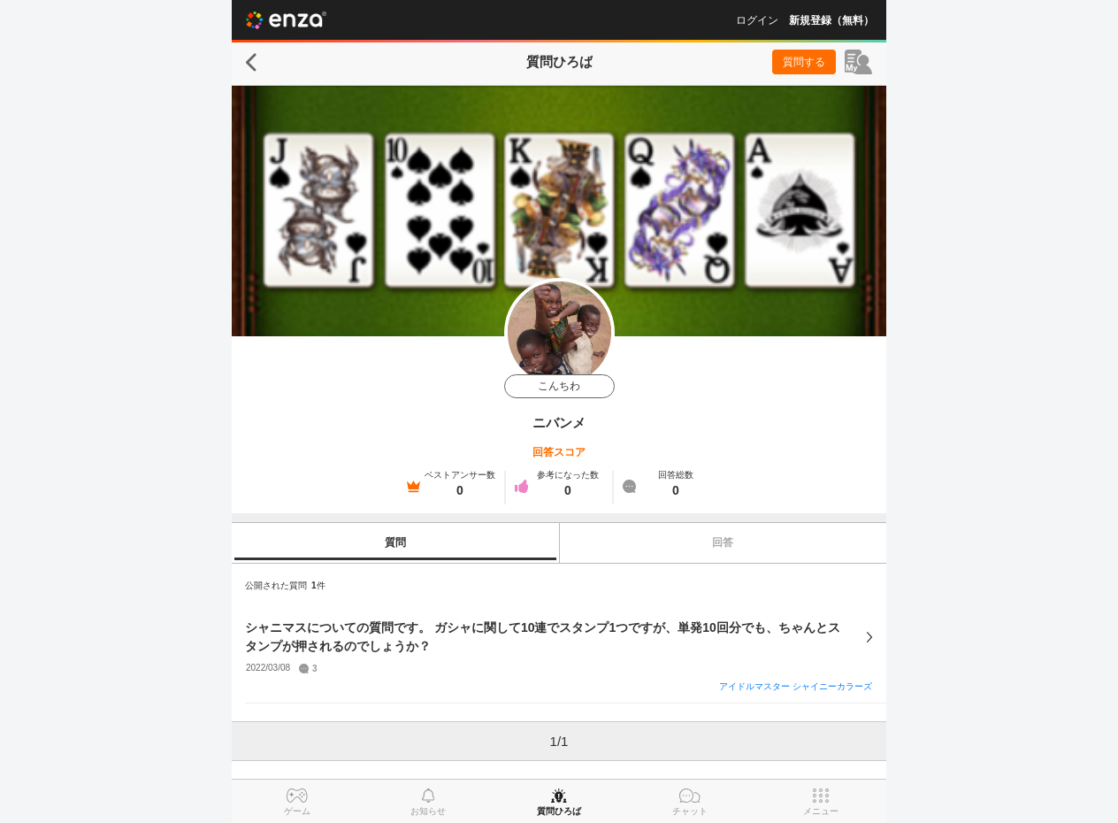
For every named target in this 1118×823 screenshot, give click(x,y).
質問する (804, 62)
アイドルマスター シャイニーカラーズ (795, 686)
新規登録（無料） (831, 20)
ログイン (757, 20)
